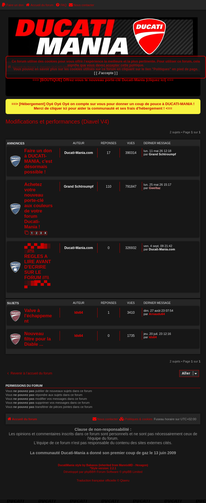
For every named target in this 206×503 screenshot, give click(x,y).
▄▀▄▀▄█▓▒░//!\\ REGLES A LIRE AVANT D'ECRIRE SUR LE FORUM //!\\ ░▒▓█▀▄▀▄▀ (37, 267)
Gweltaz (155, 188)
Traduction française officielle (96, 480)
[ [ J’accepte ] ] (105, 73)
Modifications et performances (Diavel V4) (57, 122)
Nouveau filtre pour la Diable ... (37, 339)
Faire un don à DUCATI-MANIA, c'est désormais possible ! (38, 161)
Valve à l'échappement (38, 315)
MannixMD (126, 465)
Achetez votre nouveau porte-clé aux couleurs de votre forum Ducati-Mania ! (38, 205)
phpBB (89, 471)
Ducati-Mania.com (78, 153)
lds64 (78, 313)
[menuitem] (12, 5)
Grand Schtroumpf (162, 154)
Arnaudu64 (157, 314)
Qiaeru (124, 480)
